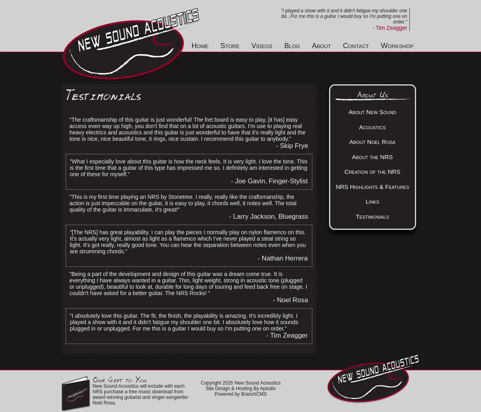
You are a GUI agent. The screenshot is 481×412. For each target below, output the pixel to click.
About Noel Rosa (372, 141)
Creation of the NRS (372, 171)
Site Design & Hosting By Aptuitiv (241, 388)
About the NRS (372, 157)
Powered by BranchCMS (240, 394)
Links (372, 201)
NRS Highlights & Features (372, 186)
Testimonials (372, 216)
